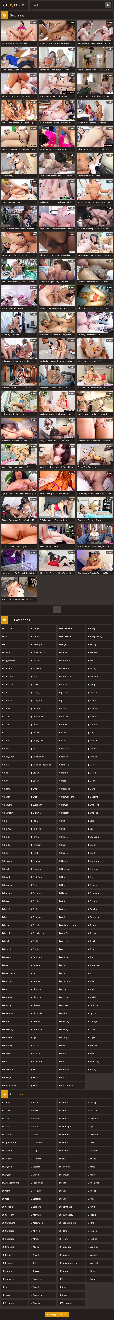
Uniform (93, 1005)
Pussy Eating (95, 636)
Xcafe (91, 1166)
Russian (92, 692)
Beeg (5, 1198)
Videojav (93, 1102)
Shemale (93, 748)
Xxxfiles (92, 1239)
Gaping (35, 965)
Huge (62, 644)
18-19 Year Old (10, 628)
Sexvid (63, 1198)
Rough (92, 684)
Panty (63, 973)
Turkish (92, 997)
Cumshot (36, 668)
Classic (6, 1053)
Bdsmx (6, 1190)
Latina (63, 740)
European (36, 804)
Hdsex (35, 1118)
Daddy (35, 692)
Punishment (66, 1085)
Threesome (94, 965)
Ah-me (6, 1134)
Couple (35, 636)
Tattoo (92, 933)
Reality (92, 644)
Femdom (36, 845)
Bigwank (7, 1206)
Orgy (62, 949)
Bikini (6, 853)
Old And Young (67, 925)
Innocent (64, 660)
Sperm (92, 845)
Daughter (36, 700)
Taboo (92, 925)
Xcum (91, 1174)
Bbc (5, 772)
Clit (4, 1061)
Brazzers (7, 917)
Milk (62, 828)
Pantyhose (65, 981)
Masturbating (66, 796)
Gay (33, 973)
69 (4, 644)
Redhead (93, 652)
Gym (34, 1037)
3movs (6, 1102)
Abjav (6, 1110)
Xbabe (92, 1158)
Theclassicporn (67, 1222)
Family (35, 837)
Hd (33, 1069)
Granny (35, 1021)
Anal (5, 692)
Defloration (37, 716)
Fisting (35, 885)
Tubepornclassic (68, 1263)
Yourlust (93, 1263)
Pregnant (64, 1069)
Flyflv (5, 1287)
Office (63, 901)
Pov (62, 1061)
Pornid (63, 1102)
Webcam (93, 1045)
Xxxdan (92, 1230)
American (7, 684)
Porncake (36, 1279)
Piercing (64, 1021)
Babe (5, 748)
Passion (64, 997)
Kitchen (64, 716)
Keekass (36, 1190)
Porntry (63, 1142)
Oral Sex (64, 933)
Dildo (34, 724)
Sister (91, 764)
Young (92, 1069)
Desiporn (7, 1255)
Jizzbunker (37, 1182)
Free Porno (13, 5)
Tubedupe (65, 1247)
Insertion (64, 668)
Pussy (91, 628)
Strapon (92, 885)
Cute (34, 676)
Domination (37, 756)
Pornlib (63, 1118)
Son (90, 828)
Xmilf (91, 1206)
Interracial (65, 676)
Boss (5, 901)
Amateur (7, 668)
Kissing (63, 708)
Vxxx (91, 1142)
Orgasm (64, 941)
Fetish (35, 853)
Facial (34, 820)
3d (4, 636)
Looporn (36, 1206)
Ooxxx (35, 1271)
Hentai (35, 1085)
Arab (5, 716)
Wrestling (93, 1061)
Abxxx (6, 1126)
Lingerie (64, 764)
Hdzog (35, 1134)
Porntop (64, 1134)
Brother (7, 941)
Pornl (62, 1110)
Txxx (62, 1279)
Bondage (7, 893)
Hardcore (36, 1061)
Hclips (35, 1102)
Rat (62, 1158)
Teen (91, 949)
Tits (90, 973)
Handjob (36, 1053)
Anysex (6, 1174)
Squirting (93, 861)
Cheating (7, 1029)
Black (5, 869)
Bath (5, 764)
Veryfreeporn (66, 1303)
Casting (7, 1005)
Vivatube (93, 1118)
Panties (63, 965)
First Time (36, 877)
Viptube (92, 1110)
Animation (8, 700)
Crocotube (8, 1239)
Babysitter (8, 756)
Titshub (64, 1230)
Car (5, 989)
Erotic (34, 796)
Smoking (93, 812)
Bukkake (7, 957)
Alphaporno (9, 1142)
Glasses (35, 1005)
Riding (92, 668)
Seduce (92, 724)
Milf (62, 820)
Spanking (93, 837)
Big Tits (6, 845)
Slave (91, 788)
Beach (6, 796)
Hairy (34, 1045)
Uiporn (63, 1287)
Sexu (62, 1190)
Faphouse (8, 1279)
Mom (62, 845)
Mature (63, 804)
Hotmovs (36, 1158)
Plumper (64, 1037)
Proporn (64, 1150)
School (92, 700)
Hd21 (34, 1110)
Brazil (6, 909)
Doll (34, 748)
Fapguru (7, 1271)
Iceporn (35, 1166)
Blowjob (7, 885)
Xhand (92, 1190)
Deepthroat (37, 708)
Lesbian (64, 748)
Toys (91, 989)
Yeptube (93, 1247)
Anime (6, 708)
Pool (62, 1045)
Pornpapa (65, 1126)
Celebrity (7, 1013)
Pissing (63, 1029)
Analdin (7, 1150)
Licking (63, 756)
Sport (91, 853)
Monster (64, 853)
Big (4, 820)
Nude (63, 877)
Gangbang (37, 957)
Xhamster (93, 1182)
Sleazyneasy (66, 1214)
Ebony (35, 780)
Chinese (7, 1037)
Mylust (35, 1247)
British (6, 933)
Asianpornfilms (10, 1182)
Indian (63, 652)
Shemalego (65, 1206)
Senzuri (64, 1174)
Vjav (91, 1126)
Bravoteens (8, 1222)
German (36, 981)
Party (62, 989)
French (35, 925)
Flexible (35, 901)
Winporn (93, 1150)
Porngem (36, 1295)
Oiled (62, 909)
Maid (62, 780)
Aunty (6, 740)
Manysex (36, 1214)
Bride (5, 925)
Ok (33, 1263)
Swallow (93, 909)
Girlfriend (36, 989)
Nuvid (35, 1255)
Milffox (35, 1230)
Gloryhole (36, 1013)
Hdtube (35, 1126)
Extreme (36, 812)
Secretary (93, 716)
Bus (5, 965)
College (6, 1077)
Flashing (36, 893)
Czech (35, 684)
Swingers (93, 917)
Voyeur (92, 1037)
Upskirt (92, 1013)
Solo (91, 820)
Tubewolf (64, 1271)
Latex (62, 732)
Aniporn (7, 1158)
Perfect (63, 1005)
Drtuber (7, 1263)
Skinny (92, 780)
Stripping (93, 893)
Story (91, 877)
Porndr (35, 1287)
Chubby (7, 1045)
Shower (92, 756)
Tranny (63, 1239)
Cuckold (35, 660)
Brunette (7, 949)
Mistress (64, 837)
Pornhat (36, 1303)
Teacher (93, 941)
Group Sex (37, 1029)
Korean (63, 724)
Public (63, 1077)
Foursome (36, 917)
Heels (34, 1077)
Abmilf (6, 1118)
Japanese (64, 692)
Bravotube (8, 1230)
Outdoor (64, 957)
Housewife (65, 636)
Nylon (63, 893)
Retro (91, 660)
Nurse (63, 885)
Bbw (5, 780)
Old (62, 917)
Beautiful (7, 804)
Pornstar (64, 1053)
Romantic (93, 676)
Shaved (92, 740)
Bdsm (6, 788)
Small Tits (93, 804)
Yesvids (92, 1255)
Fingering (36, 869)
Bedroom (7, 812)
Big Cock (7, 837)
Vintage (92, 1021)
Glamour (36, 997)
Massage (64, 788)
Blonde (6, 877)
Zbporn (92, 1271)
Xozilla (92, 1214)
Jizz (61, 700)
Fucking (35, 941)
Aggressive (8, 660)
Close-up (7, 1069)
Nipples (64, 869)
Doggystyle (37, 740)
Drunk (35, 772)
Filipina (35, 861)
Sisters (92, 772)
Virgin (92, 1029)
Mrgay (35, 1239)
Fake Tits (36, 828)
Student (92, 901)
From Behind (38, 933)
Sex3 (62, 1182)
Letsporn (36, 1198)
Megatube (37, 1222)
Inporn (35, 1174)
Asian (6, 724)
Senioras (64, 1166)
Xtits (91, 1222)
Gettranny (8, 1303)
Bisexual (7, 861)
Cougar (35, 628)
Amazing (7, 676)
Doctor (35, 732)
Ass (5, 732)
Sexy (91, 732)
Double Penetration (41, 764)
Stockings (93, 869)
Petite (63, 1013)
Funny (35, 949)
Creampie (36, 644)
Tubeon (64, 1255)
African (6, 652)
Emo (34, 788)
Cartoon (7, 997)
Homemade (65, 628)
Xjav (91, 1198)
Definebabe (9, 1247)
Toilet (91, 981)
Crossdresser (38, 652)
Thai (91, 957)
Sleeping (93, 796)
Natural (64, 861)
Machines (65, 772)
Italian (63, 684)
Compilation (9, 1085)
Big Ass (6, 828)
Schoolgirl (93, 708)
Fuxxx (6, 1295)
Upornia (64, 1295)
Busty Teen (8, 973)
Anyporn (7, 1166)
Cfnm (5, 1021)
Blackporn (8, 1214)
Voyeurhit (93, 1134)
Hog (34, 1150)
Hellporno (36, 1142)
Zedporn (93, 1279)
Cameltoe (7, 981)
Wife (91, 1053)
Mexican (64, 812)
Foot (34, 909)
